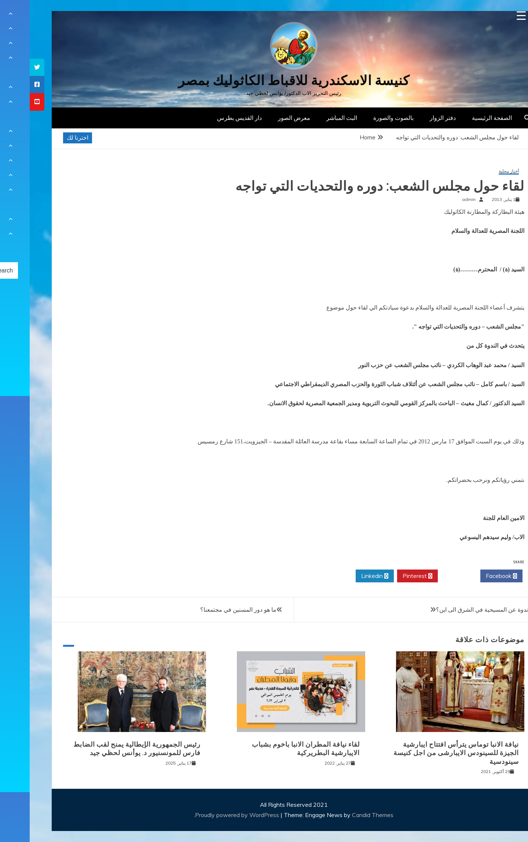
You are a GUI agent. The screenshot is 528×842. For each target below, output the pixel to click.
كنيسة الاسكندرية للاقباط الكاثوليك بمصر (264, 80)
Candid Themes (343, 815)
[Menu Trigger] (491, 16)
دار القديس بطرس (209, 117)
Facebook (471, 576)
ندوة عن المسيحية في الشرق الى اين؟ (452, 609)
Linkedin (345, 576)
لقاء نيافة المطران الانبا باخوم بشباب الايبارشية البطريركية (276, 748)
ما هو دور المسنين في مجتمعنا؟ (208, 609)
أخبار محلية (479, 171)
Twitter (429, 576)
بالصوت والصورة (364, 117)
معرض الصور (264, 117)
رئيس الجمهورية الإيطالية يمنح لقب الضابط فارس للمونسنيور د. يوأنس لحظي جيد (107, 748)
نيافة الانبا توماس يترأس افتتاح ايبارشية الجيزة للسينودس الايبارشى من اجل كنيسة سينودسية (426, 753)
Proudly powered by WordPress (208, 815)
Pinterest (388, 576)
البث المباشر (312, 117)
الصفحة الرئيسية (462, 117)
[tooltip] (7, 67)
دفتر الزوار (413, 117)
